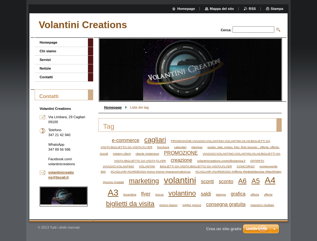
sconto (226, 181)
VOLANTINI (147, 166)
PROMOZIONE (181, 153)
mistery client (122, 153)
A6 (242, 181)
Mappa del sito (222, 9)
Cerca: (226, 30)
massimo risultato (262, 205)
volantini (180, 180)
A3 (113, 192)
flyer (145, 193)
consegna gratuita (225, 204)
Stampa (277, 9)
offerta (254, 194)
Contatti (46, 77)
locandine (129, 194)
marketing (144, 181)
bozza (159, 194)
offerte (268, 194)
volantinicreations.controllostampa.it (221, 160)
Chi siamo (48, 51)
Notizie (45, 68)
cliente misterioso (147, 153)
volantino (182, 193)
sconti (207, 181)
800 (103, 171)
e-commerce (125, 140)
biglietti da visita (130, 204)
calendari (180, 147)
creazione (181, 160)
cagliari (155, 140)
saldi (206, 193)
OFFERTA (257, 160)
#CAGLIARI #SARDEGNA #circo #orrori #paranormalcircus (150, 171)
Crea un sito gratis (223, 228)
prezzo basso (168, 205)
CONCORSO (245, 166)
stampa (221, 194)
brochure (163, 147)
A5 (255, 181)
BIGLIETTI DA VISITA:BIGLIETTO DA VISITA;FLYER (196, 166)
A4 (270, 180)
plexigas (196, 147)
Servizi (45, 60)
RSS (252, 9)
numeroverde (268, 166)
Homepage (113, 107)
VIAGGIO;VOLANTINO (118, 166)
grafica (238, 193)
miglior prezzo (191, 205)
